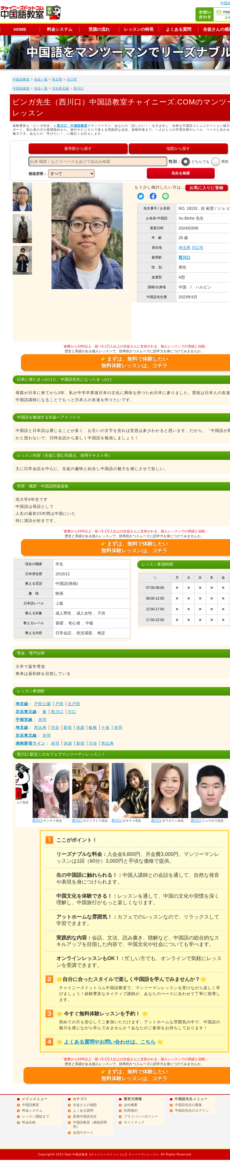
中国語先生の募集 (188, 1105)
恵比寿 (40, 727)
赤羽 (42, 719)
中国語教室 (21, 79)
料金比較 (29, 1122)
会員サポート (83, 1133)
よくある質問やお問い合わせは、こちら (110, 1042)
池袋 (80, 727)
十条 (105, 727)
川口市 (72, 79)
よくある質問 (178, 29)
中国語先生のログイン (192, 1110)
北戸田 (74, 703)
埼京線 (22, 703)
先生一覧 (41, 79)
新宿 (67, 727)
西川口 (79, 88)
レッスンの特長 (139, 29)
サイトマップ (134, 1122)
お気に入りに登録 (206, 187)
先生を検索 (180, 173)
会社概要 (130, 1105)
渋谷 (55, 727)
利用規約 (130, 1110)
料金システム (59, 29)
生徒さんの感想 (85, 1105)
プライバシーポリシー (141, 1116)
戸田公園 (42, 703)
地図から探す (178, 148)
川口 (72, 711)
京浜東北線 (60, 88)
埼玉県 (57, 79)
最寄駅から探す (78, 148)
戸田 (59, 703)
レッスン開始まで (35, 1116)
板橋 (93, 727)
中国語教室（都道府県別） (90, 1124)
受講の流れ (99, 29)
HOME (20, 29)
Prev (21, 768)
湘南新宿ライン (30, 743)
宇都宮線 (24, 719)
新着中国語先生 (85, 1116)
